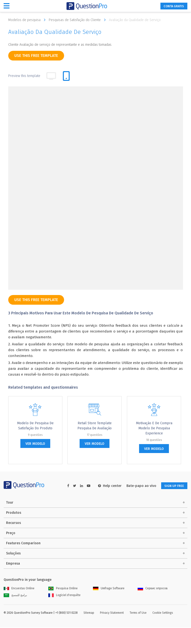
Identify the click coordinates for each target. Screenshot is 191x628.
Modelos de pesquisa (28, 20)
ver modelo (35, 444)
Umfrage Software (109, 588)
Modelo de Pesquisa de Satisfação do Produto (35, 425)
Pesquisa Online (63, 588)
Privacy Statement (112, 613)
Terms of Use (138, 613)
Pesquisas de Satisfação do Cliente (78, 20)
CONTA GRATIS (171, 6)
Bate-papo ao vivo (137, 486)
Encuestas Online (19, 588)
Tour (9, 503)
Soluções (13, 554)
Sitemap (88, 613)
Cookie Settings (162, 613)
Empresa (13, 564)
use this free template (36, 55)
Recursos (13, 523)
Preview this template (24, 76)
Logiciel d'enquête (64, 595)
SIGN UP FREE (172, 486)
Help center (105, 486)
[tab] (66, 76)
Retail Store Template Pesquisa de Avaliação (94, 425)
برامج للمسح (15, 595)
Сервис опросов (153, 588)
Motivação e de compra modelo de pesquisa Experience (154, 428)
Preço (10, 533)
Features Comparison (23, 544)
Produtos (13, 513)
